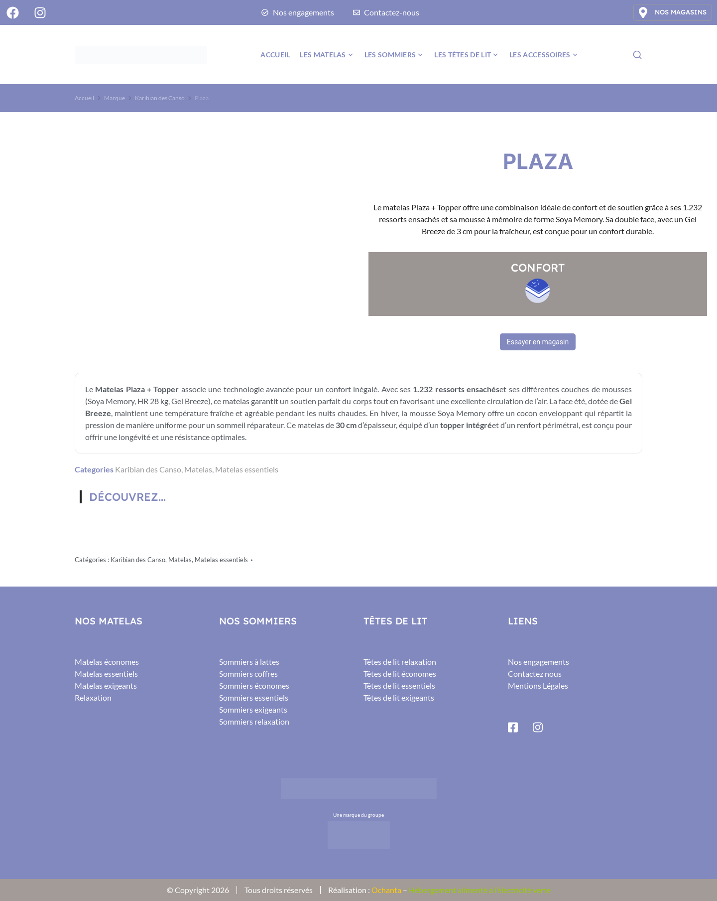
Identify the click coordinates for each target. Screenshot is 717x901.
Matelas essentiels (246, 469)
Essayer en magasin (538, 342)
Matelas (198, 469)
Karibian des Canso (148, 469)
